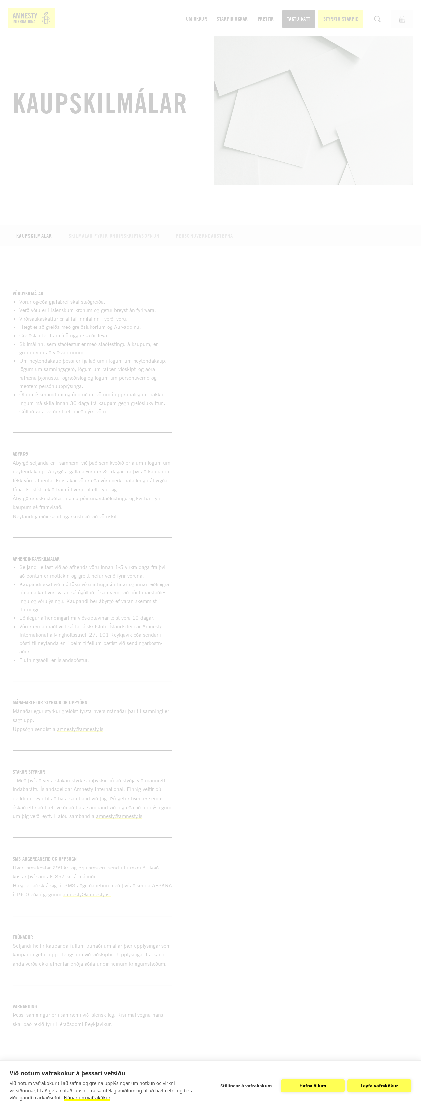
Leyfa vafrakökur (379, 1086)
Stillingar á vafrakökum (246, 1086)
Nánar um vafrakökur (87, 1098)
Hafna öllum (312, 1086)
